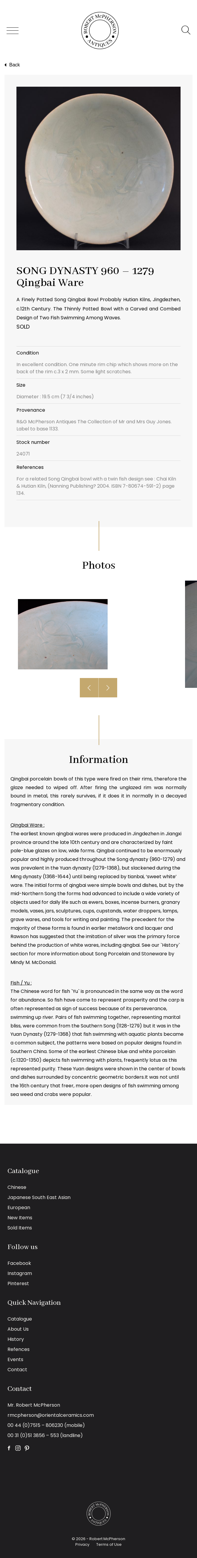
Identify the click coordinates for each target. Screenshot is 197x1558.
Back (11, 65)
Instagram (19, 1273)
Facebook (19, 1263)
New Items (19, 1217)
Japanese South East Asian (39, 1197)
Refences (18, 1349)
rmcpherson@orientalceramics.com (50, 1415)
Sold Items (19, 1227)
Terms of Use (109, 1544)
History (15, 1339)
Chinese (16, 1187)
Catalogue (19, 1319)
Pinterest (18, 1283)
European (18, 1207)
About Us (18, 1329)
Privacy (82, 1544)
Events (15, 1359)
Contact (17, 1369)
